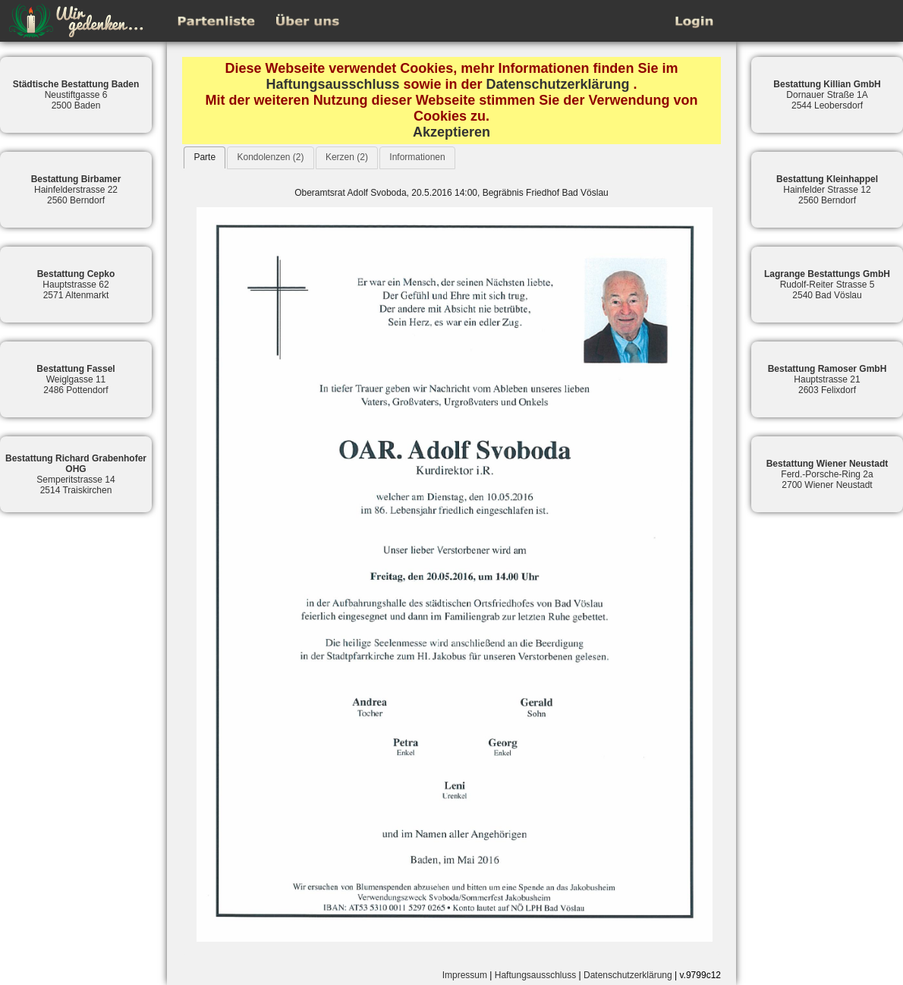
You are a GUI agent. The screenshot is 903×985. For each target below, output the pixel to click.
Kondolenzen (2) (270, 157)
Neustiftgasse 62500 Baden (76, 95)
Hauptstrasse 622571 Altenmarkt (76, 285)
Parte (205, 157)
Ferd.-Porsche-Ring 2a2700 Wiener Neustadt (827, 474)
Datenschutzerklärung (558, 84)
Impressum (464, 975)
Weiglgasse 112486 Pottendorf (75, 379)
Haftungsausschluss (332, 84)
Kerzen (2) (347, 157)
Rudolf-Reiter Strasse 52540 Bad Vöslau (827, 285)
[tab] (204, 157)
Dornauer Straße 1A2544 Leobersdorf (826, 95)
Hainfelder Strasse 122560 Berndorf (827, 190)
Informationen (417, 157)
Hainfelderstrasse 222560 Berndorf (76, 190)
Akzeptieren (451, 132)
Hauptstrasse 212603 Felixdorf (827, 379)
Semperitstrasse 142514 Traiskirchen (75, 474)
